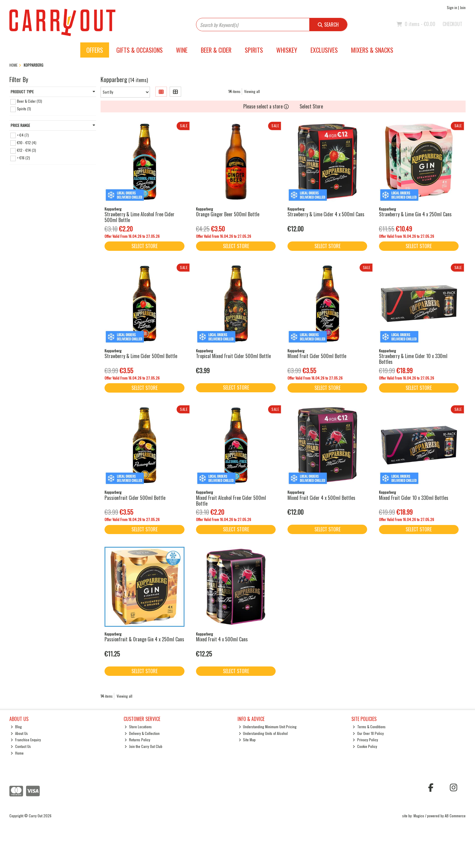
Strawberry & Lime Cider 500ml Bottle (141, 356)
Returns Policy (137, 739)
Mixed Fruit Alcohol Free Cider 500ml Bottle (231, 500)
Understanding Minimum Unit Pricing (268, 726)
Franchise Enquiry (26, 739)
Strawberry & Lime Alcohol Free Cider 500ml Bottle (139, 217)
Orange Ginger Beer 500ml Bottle (227, 214)
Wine (182, 50)
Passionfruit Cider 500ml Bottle (135, 497)
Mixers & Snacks (372, 50)
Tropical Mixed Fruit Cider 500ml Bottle (233, 356)
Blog (16, 726)
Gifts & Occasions (139, 50)
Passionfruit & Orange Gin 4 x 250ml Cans (144, 639)
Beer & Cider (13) (29, 101)
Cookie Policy (365, 746)
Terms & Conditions (369, 726)
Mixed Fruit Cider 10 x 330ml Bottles (413, 497)
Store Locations (138, 726)
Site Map (247, 739)
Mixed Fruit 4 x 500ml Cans (222, 639)
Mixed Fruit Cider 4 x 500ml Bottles (321, 497)
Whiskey (286, 50)
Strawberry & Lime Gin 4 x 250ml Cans (415, 214)
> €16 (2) (23, 157)
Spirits (254, 50)
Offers (94, 50)
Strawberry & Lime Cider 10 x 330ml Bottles (413, 358)
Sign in (452, 7)
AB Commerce (455, 815)
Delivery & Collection (142, 733)
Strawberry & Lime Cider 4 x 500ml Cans (325, 214)
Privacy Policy (365, 739)
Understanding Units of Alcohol (263, 733)
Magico (419, 815)
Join (463, 7)
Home (17, 753)
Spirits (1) (24, 108)
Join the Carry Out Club (143, 746)
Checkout (452, 24)
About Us (19, 733)
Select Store (311, 106)
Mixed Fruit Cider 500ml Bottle (316, 356)
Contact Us (21, 746)
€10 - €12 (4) (26, 142)
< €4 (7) (23, 134)
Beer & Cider (216, 50)
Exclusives (324, 50)
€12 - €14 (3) (26, 150)
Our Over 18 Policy (368, 733)
